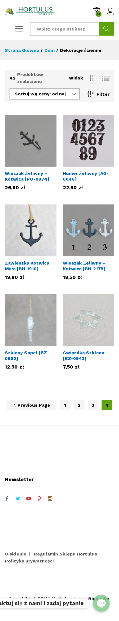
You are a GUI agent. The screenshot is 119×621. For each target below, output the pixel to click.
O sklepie (15, 553)
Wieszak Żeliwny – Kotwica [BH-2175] (84, 265)
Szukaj (106, 29)
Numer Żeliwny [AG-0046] (86, 176)
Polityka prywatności (29, 560)
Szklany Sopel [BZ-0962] (27, 355)
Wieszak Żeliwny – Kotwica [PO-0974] (27, 176)
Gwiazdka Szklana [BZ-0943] (83, 355)
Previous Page (31, 405)
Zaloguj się (110, 12)
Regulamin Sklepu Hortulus (65, 553)
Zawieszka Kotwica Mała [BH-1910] (27, 265)
